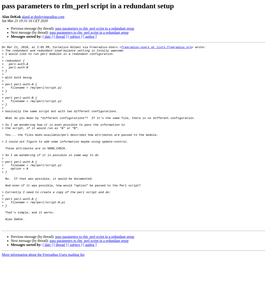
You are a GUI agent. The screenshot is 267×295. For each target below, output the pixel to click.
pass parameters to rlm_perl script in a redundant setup (94, 28)
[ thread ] (60, 36)
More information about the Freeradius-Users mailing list (43, 291)
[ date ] (48, 36)
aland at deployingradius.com (43, 17)
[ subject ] (75, 36)
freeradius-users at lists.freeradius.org (156, 48)
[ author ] (90, 36)
